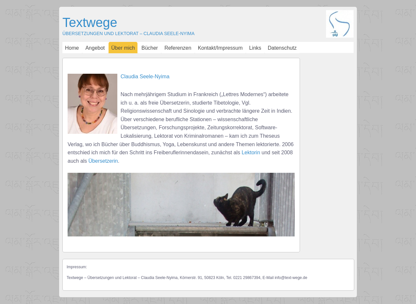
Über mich (123, 48)
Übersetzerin (103, 161)
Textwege (89, 22)
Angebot (95, 48)
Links (255, 48)
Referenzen (177, 48)
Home (72, 48)
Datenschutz (282, 48)
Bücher (149, 48)
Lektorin (250, 152)
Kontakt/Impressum (220, 48)
